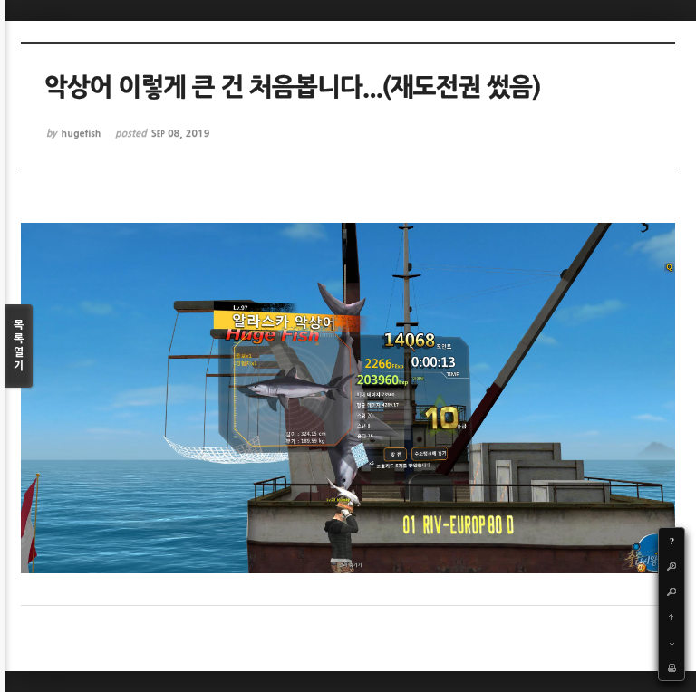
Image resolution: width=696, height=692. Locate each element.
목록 (19, 346)
